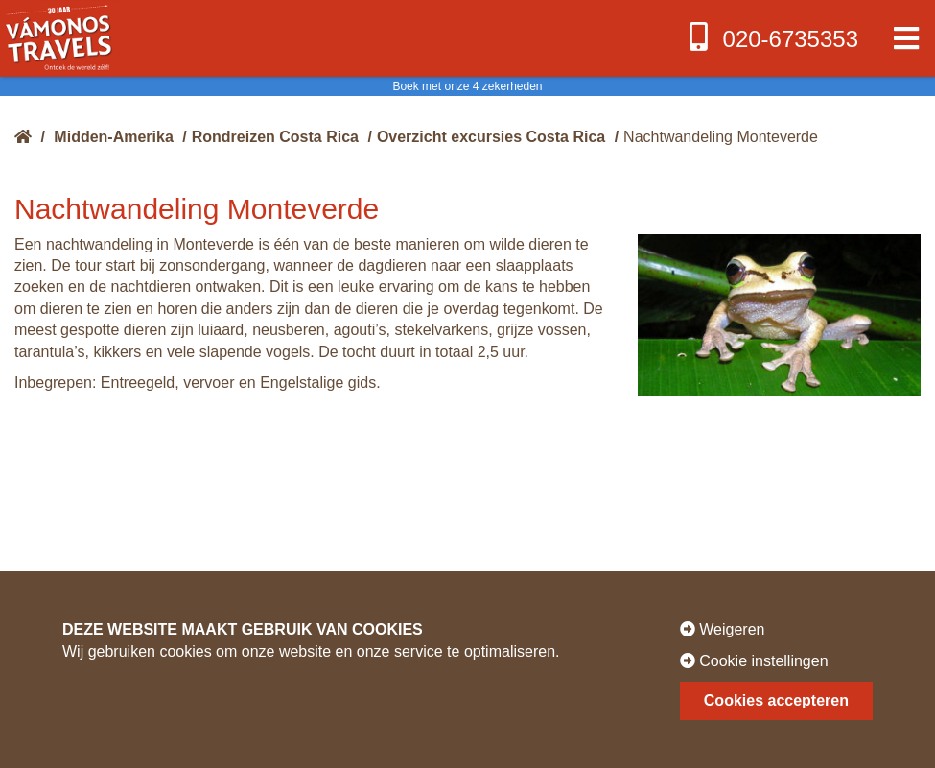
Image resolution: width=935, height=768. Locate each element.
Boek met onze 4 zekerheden (467, 86)
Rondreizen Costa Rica (275, 137)
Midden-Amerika (113, 137)
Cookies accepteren (776, 700)
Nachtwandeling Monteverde (720, 137)
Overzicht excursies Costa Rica (491, 137)
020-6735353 (771, 37)
